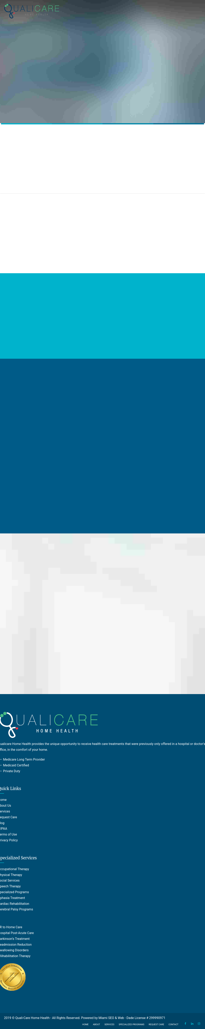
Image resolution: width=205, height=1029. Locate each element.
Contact (173, 1024)
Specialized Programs (131, 1024)
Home (85, 1024)
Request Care (156, 1024)
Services (109, 1024)
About (96, 1024)
